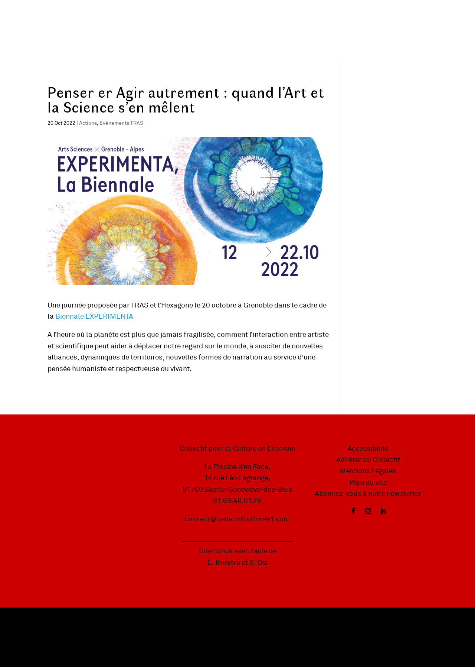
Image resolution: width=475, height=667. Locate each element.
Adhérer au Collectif (368, 459)
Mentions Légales (368, 470)
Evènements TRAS (121, 123)
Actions (88, 123)
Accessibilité (368, 448)
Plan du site (368, 482)
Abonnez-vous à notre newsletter (368, 493)
